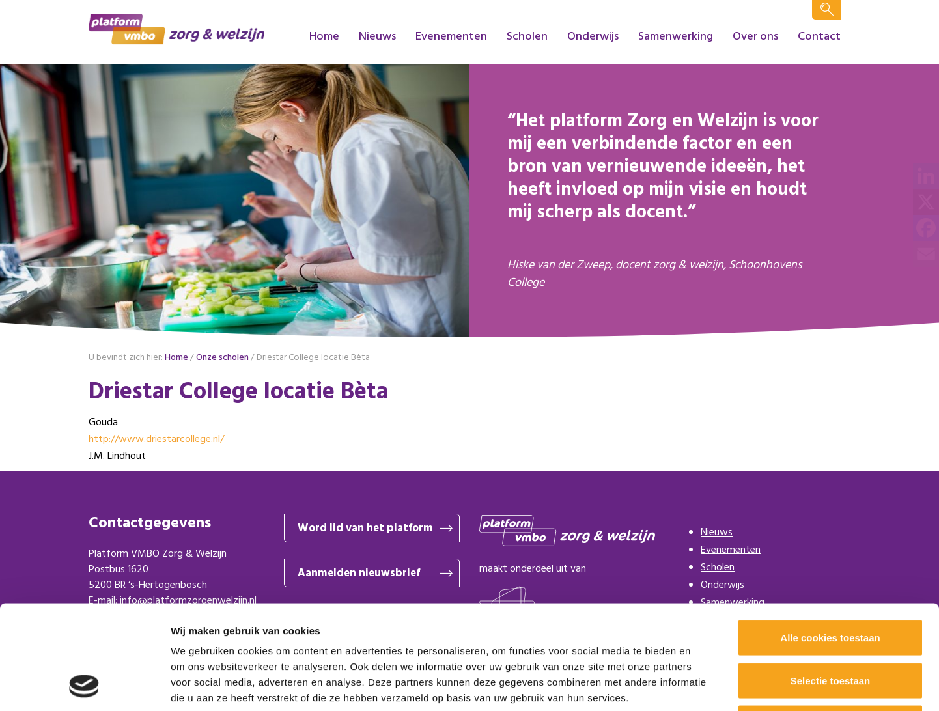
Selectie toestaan (831, 583)
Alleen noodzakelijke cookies (830, 625)
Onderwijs (593, 36)
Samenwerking (675, 36)
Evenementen (451, 36)
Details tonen (704, 685)
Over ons (755, 36)
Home (324, 36)
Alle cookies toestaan (830, 540)
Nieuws (377, 36)
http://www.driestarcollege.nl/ (156, 439)
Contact (819, 36)
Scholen (527, 36)
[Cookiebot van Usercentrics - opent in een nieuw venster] (84, 685)
